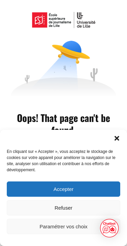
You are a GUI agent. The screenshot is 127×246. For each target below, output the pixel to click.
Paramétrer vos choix (64, 226)
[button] (116, 138)
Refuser (63, 208)
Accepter (63, 189)
